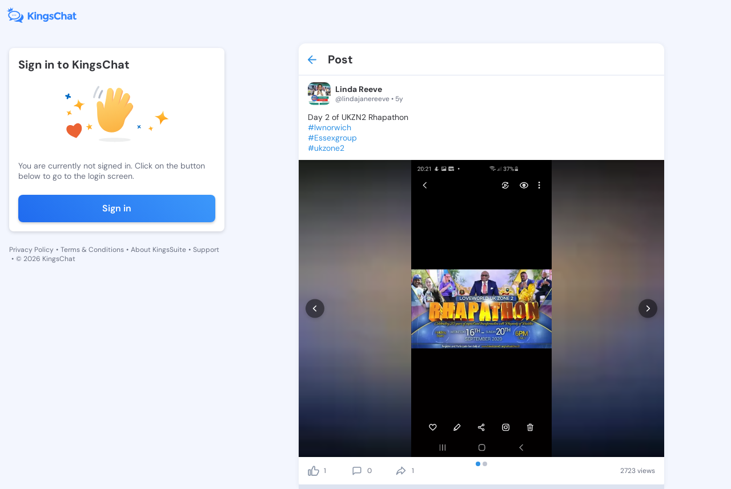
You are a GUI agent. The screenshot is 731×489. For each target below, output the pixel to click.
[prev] (315, 308)
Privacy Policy (31, 249)
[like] (313, 470)
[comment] (357, 470)
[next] (647, 308)
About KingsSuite (158, 249)
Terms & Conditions (92, 249)
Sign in (116, 208)
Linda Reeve (358, 89)
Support (206, 249)
